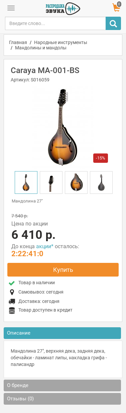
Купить (63, 269)
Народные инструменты (60, 42)
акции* (44, 246)
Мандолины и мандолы (41, 47)
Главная (18, 42)
